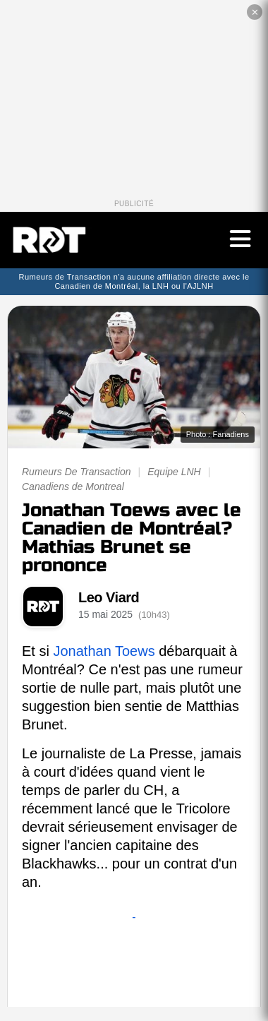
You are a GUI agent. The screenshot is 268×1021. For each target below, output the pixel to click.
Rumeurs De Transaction (76, 471)
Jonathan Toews (103, 651)
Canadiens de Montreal (73, 486)
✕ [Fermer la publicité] (255, 12)
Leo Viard (108, 597)
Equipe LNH (174, 471)
